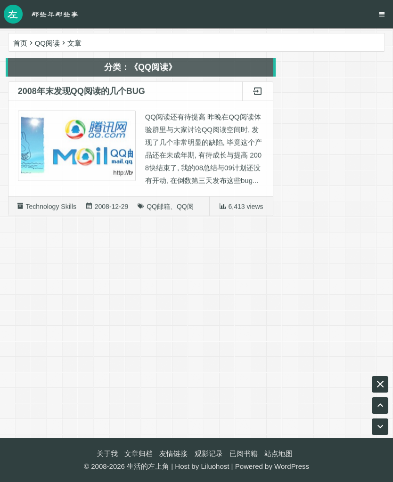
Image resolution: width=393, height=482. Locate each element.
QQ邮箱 (158, 208)
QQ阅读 (188, 208)
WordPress (291, 466)
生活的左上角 (148, 466)
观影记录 (209, 454)
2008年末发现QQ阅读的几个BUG (81, 93)
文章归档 (138, 454)
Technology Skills (51, 208)
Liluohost (215, 466)
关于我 (107, 454)
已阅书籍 (243, 454)
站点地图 (278, 454)
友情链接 (173, 454)
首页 (20, 43)
